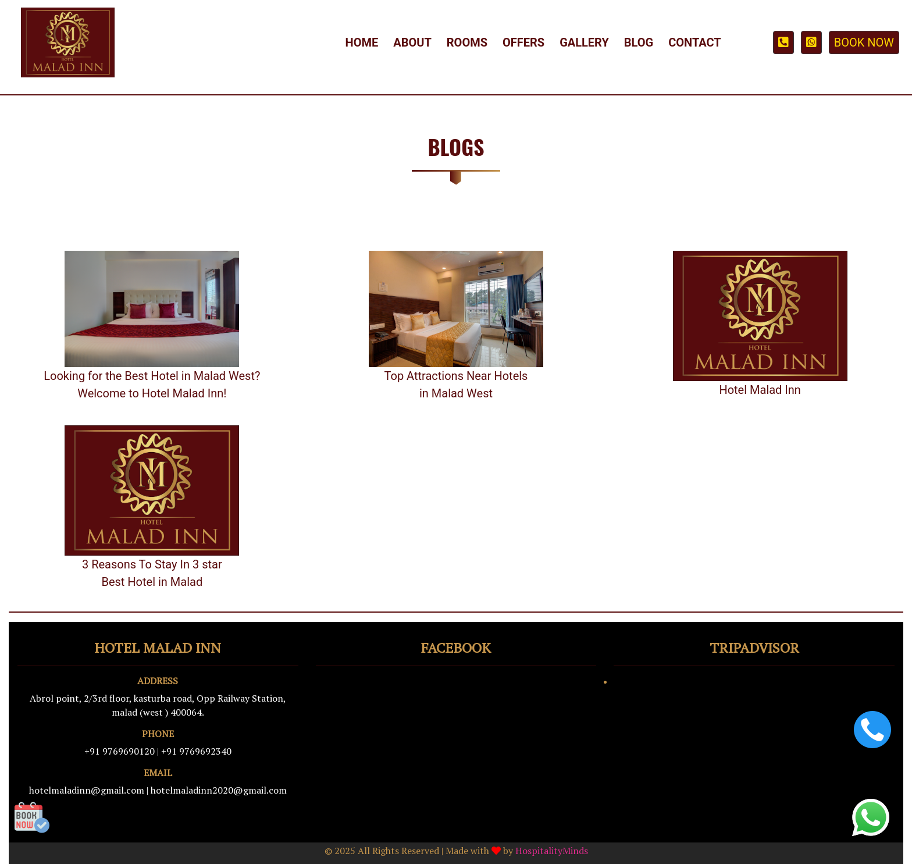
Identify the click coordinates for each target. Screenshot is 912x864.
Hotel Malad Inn (760, 390)
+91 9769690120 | (121, 751)
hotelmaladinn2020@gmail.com (219, 790)
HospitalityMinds (551, 850)
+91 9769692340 (196, 751)
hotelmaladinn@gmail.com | (88, 790)
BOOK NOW (864, 42)
